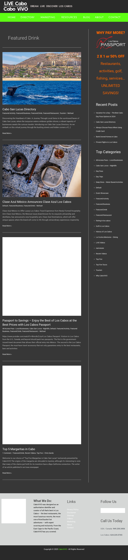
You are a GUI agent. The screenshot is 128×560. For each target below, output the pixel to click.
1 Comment (7, 453)
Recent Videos (32, 453)
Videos (70, 518)
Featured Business (24, 113)
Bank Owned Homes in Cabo (107, 137)
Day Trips (100, 180)
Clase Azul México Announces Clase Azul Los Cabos (39, 202)
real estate (100, 255)
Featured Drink (39, 113)
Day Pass (100, 175)
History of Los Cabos (104, 239)
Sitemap (70, 515)
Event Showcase (102, 200)
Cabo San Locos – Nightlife (107, 169)
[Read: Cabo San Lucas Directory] (41, 78)
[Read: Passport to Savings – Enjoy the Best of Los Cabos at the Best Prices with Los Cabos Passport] (41, 276)
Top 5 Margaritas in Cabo (20, 449)
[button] (28, 17)
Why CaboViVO (102, 283)
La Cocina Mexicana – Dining (108, 244)
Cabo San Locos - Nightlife (43, 328)
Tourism (66, 113)
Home (12, 17)
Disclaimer (71, 512)
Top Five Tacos (102, 272)
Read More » (7, 133)
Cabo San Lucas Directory (20, 109)
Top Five (42, 453)
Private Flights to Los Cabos (107, 142)
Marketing (48, 17)
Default (5, 206)
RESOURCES (69, 17)
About (99, 17)
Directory (27, 17)
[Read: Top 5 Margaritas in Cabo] (41, 405)
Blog (86, 17)
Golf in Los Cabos (103, 233)
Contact (114, 17)
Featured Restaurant (54, 113)
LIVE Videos (101, 250)
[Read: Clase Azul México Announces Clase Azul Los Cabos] (41, 171)
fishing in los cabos (104, 228)
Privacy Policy (72, 509)
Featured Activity (9, 113)
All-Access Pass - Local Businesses (17, 328)
